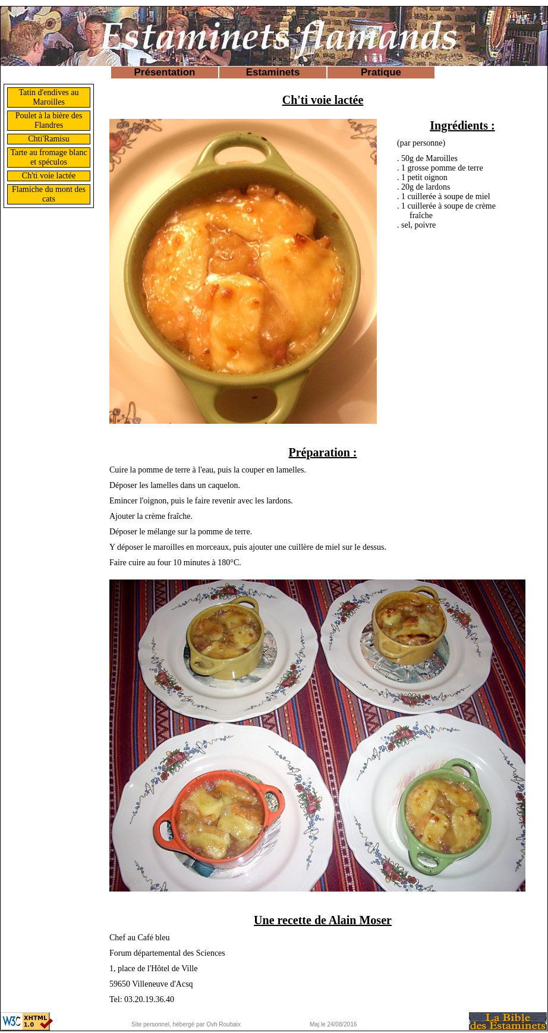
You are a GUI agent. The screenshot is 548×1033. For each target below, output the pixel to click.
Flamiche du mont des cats (49, 194)
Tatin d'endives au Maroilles (48, 97)
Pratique (381, 72)
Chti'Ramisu (48, 138)
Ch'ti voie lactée (48, 175)
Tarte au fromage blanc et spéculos (48, 157)
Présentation (165, 72)
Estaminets (273, 72)
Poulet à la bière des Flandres (49, 120)
